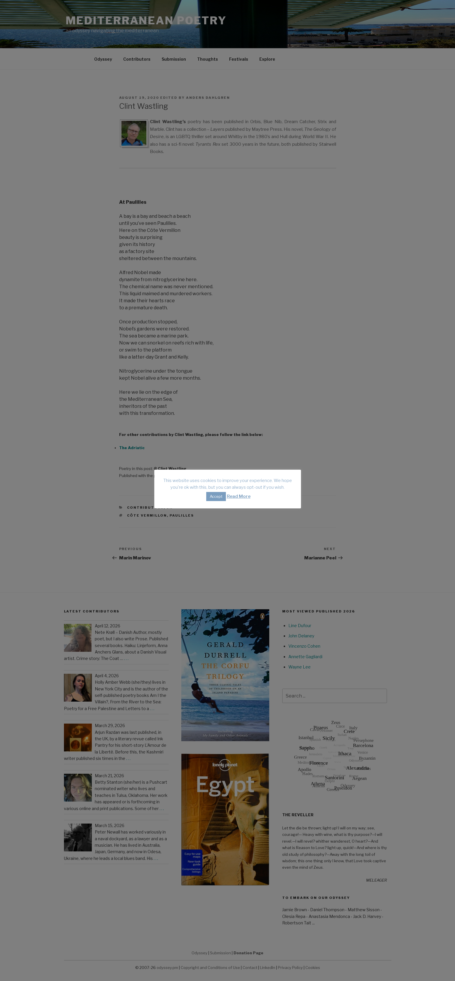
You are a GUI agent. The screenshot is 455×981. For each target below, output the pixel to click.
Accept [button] (216, 496)
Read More (239, 496)
